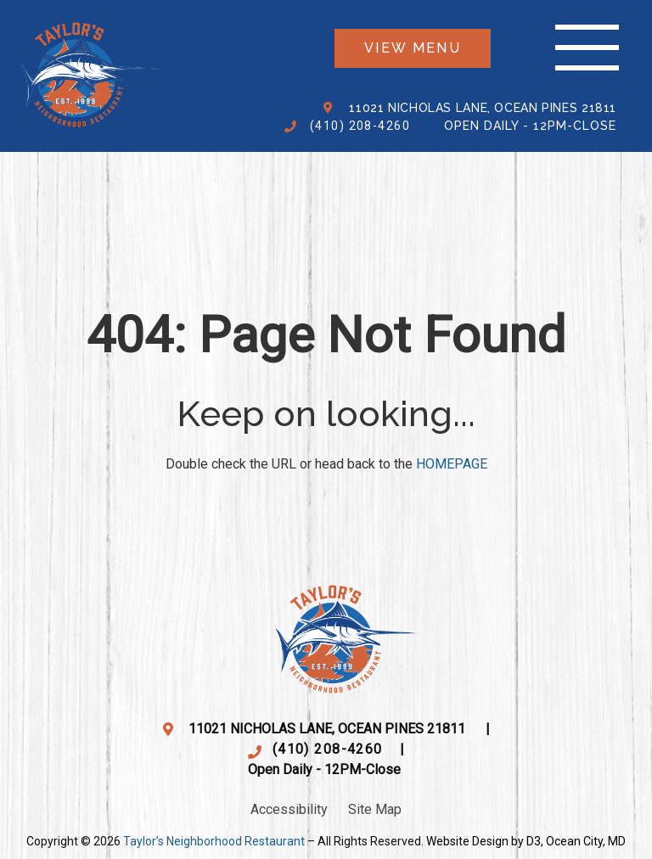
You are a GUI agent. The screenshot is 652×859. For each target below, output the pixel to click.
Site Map (375, 809)
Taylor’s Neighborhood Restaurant (214, 841)
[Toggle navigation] (587, 48)
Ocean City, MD (586, 841)
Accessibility (289, 809)
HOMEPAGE (451, 464)
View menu (412, 48)
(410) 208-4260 (360, 125)
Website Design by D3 (483, 841)
